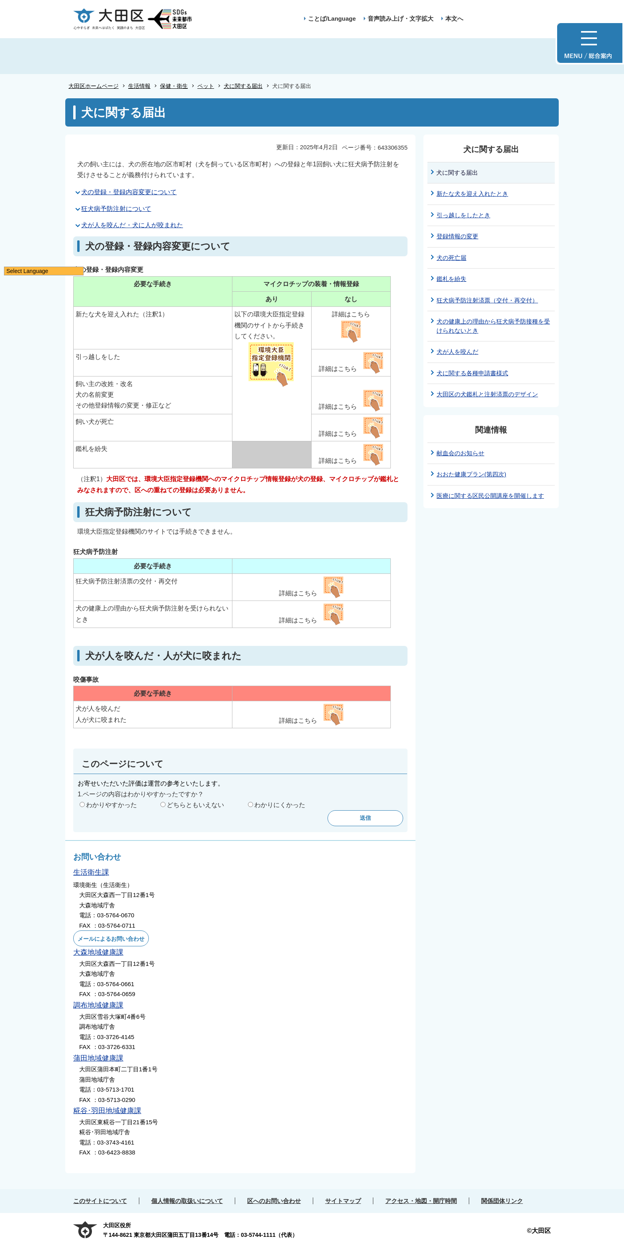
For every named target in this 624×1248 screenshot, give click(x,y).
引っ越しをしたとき (463, 215)
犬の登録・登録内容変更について (129, 192)
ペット (205, 86)
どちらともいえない (195, 804)
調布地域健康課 (98, 1005)
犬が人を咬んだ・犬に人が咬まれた (132, 225)
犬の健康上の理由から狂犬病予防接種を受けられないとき (493, 326)
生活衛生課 (91, 872)
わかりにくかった (279, 804)
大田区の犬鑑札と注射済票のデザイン (487, 394)
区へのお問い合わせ (274, 1200)
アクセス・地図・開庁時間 (421, 1200)
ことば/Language (332, 18)
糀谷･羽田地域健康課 (107, 1111)
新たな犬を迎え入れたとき (472, 193)
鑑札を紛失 (451, 278)
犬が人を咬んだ (457, 351)
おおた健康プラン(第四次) (471, 474)
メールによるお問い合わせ (111, 939)
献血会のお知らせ (460, 453)
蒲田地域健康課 (98, 1058)
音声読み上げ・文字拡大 (400, 18)
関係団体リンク (502, 1200)
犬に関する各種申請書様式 (472, 373)
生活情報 (139, 86)
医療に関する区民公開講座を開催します (490, 495)
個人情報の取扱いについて (187, 1200)
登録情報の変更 (457, 236)
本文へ (454, 18)
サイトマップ (343, 1200)
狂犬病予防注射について (116, 208)
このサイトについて (100, 1200)
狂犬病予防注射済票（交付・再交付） (487, 300)
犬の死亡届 (451, 257)
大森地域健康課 (98, 952)
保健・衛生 (174, 86)
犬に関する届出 (243, 86)
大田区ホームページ (93, 86)
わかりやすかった (111, 804)
